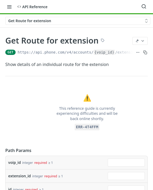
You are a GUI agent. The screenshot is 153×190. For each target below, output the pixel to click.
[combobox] (126, 163)
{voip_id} (104, 52)
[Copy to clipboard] (145, 52)
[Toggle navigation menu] (9, 7)
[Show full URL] (138, 52)
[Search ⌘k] (144, 7)
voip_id (14, 162)
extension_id (19, 175)
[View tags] (103, 41)
